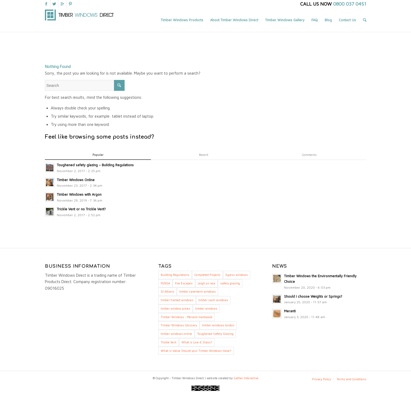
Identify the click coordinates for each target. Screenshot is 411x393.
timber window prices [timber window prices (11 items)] (175, 308)
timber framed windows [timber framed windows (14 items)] (177, 300)
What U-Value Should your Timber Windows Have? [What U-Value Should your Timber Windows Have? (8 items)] (196, 350)
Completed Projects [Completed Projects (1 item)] (207, 274)
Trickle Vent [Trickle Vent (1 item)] (168, 342)
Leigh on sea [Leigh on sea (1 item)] (206, 283)
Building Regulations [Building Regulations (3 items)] (175, 274)
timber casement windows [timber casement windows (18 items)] (197, 291)
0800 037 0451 (349, 4)
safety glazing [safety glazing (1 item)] (230, 283)
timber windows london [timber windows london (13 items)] (218, 325)
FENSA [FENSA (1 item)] (165, 283)
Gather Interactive (246, 378)
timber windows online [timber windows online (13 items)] (176, 333)
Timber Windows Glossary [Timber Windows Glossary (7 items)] (179, 325)
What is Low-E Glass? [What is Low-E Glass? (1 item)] (196, 342)
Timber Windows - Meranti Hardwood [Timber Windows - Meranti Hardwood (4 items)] (186, 317)
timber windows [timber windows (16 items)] (206, 308)
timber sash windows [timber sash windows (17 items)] (213, 300)
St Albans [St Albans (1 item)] (167, 291)
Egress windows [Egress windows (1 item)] (237, 274)
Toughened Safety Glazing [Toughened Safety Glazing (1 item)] (215, 333)
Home (337, 39)
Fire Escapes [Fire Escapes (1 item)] (184, 283)
